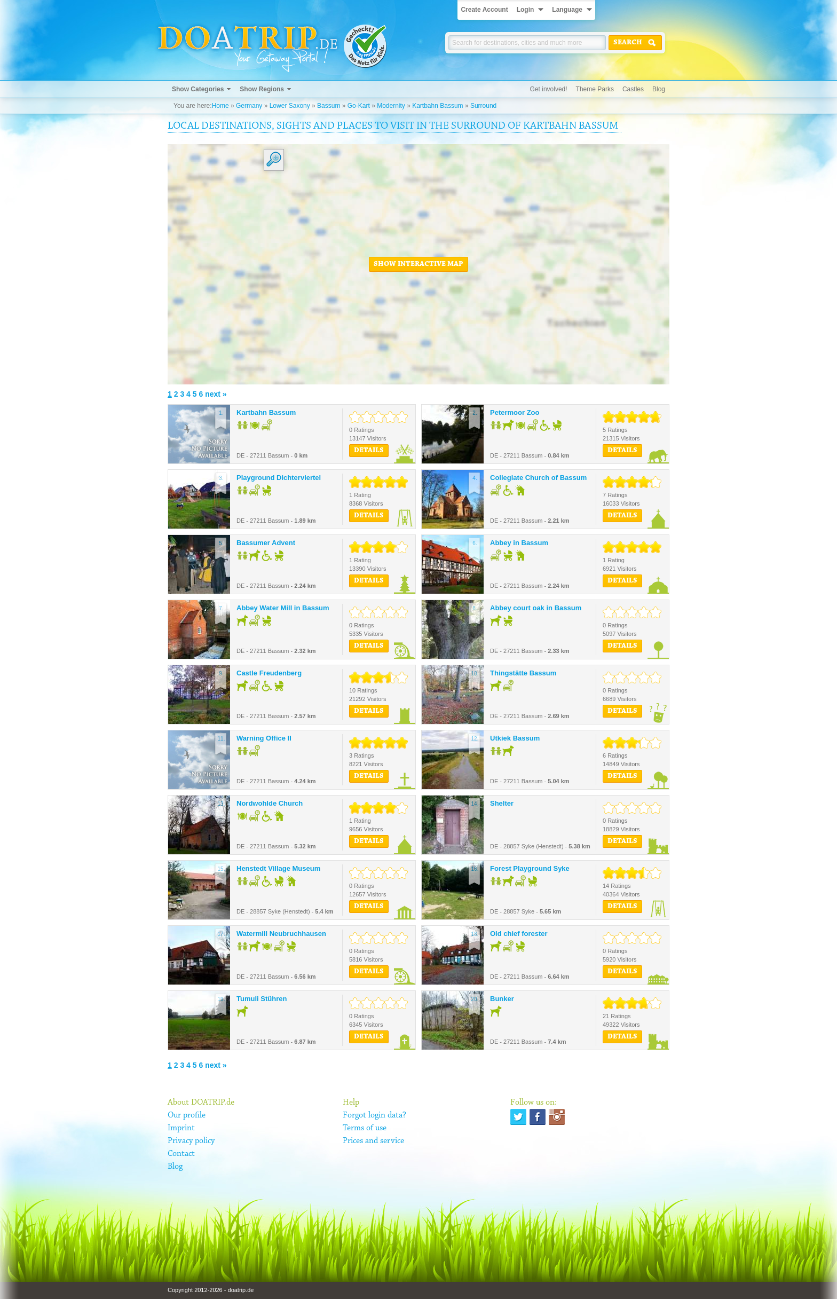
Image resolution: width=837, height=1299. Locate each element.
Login (525, 9)
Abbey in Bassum (519, 543)
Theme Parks (595, 89)
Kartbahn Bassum (437, 105)
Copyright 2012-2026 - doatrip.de (211, 1290)
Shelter (502, 803)
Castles (633, 89)
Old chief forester (519, 934)
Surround (483, 105)
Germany (249, 105)
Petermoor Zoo (514, 412)
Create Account (484, 9)
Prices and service (373, 1141)
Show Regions (262, 89)
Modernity (391, 105)
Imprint (181, 1128)
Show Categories (198, 89)
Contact (181, 1154)
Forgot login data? (374, 1115)
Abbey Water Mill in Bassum (282, 608)
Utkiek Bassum (515, 738)
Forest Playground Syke (530, 868)
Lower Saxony (290, 105)
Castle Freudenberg (269, 673)
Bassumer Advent (265, 543)
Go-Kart (359, 105)
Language (567, 9)
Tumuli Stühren (261, 999)
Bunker (502, 999)
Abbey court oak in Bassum (535, 608)
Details (369, 450)
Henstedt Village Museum (278, 868)
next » (215, 394)
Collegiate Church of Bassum (538, 478)
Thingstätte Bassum (523, 673)
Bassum (328, 105)
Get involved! (548, 89)
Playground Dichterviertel (278, 478)
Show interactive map (418, 264)
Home (220, 105)
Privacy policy (191, 1141)
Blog (658, 89)
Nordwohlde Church (269, 803)
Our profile (187, 1115)
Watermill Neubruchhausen (281, 934)
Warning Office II (263, 738)
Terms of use (364, 1128)
